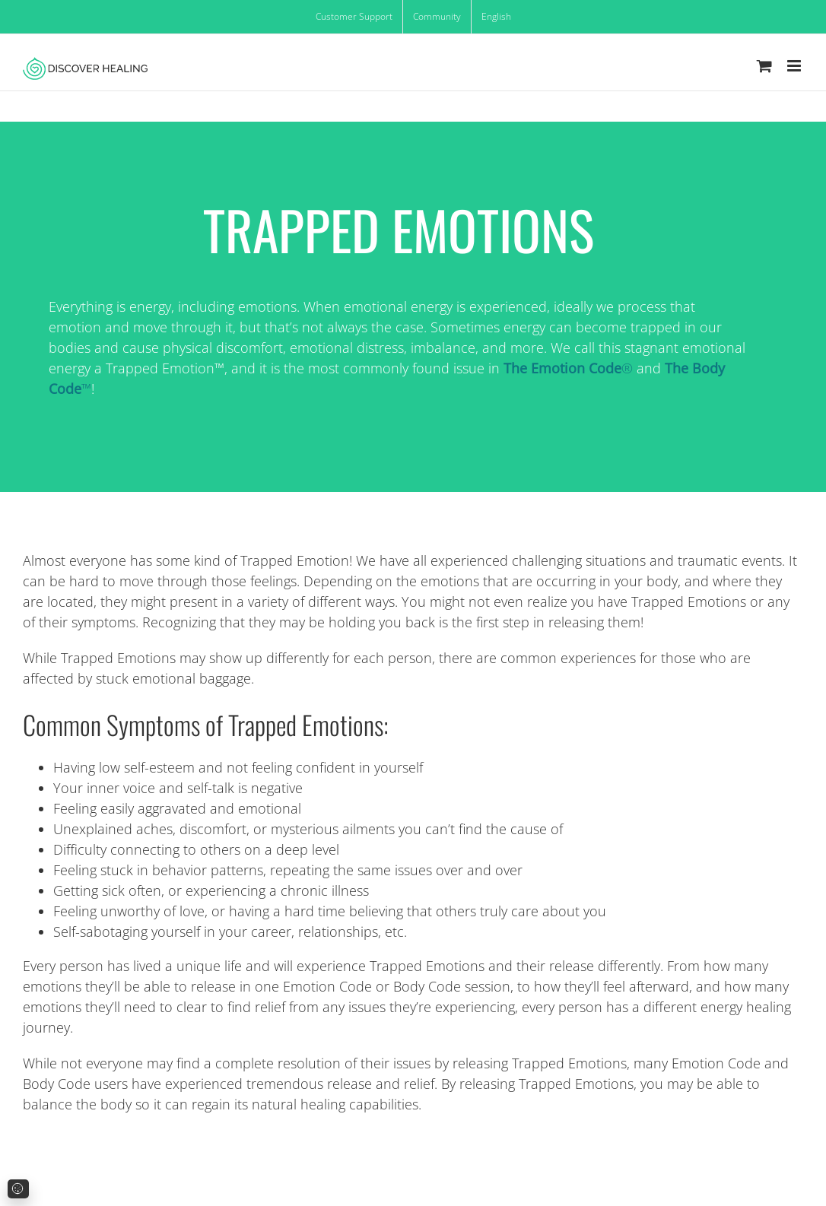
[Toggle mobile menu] (795, 66)
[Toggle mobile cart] (764, 66)
